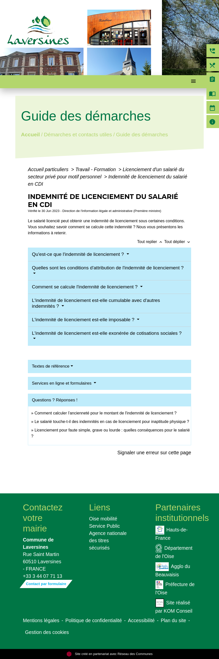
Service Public (104, 526)
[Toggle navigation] (193, 82)
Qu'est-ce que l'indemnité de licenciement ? (78, 254)
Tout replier (150, 242)
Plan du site (173, 620)
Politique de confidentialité (93, 620)
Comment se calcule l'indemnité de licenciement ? (85, 286)
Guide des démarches (142, 134)
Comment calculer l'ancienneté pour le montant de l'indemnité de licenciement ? (105, 413)
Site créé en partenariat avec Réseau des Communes (110, 654)
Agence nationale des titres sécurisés (108, 540)
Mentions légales (41, 620)
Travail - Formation (96, 169)
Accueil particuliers (49, 169)
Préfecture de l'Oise (175, 587)
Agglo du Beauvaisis (172, 569)
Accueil (30, 134)
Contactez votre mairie (43, 517)
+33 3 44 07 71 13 (42, 576)
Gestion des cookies (47, 632)
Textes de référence (50, 366)
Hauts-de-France (171, 533)
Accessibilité (141, 620)
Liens (99, 507)
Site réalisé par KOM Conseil (173, 606)
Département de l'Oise (174, 551)
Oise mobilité (103, 518)
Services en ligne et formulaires (62, 383)
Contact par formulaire (46, 584)
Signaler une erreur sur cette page (154, 452)
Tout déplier (177, 242)
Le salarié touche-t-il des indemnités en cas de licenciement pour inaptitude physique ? (111, 421)
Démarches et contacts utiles (78, 134)
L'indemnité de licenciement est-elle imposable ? (84, 319)
